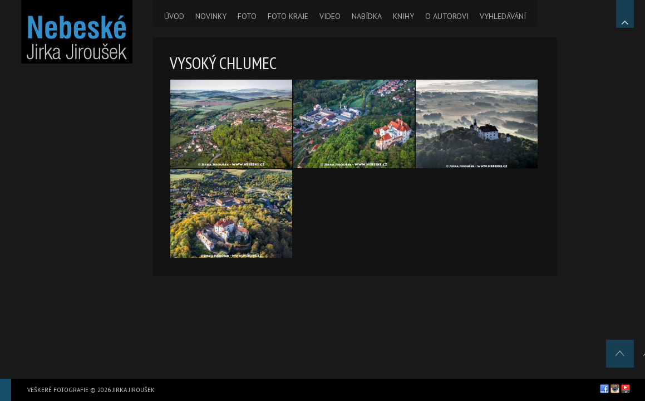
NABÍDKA (367, 16)
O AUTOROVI (447, 16)
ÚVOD (174, 16)
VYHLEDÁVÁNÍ (503, 16)
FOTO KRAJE (288, 16)
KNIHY (403, 16)
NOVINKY (211, 16)
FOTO (247, 16)
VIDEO (330, 16)
